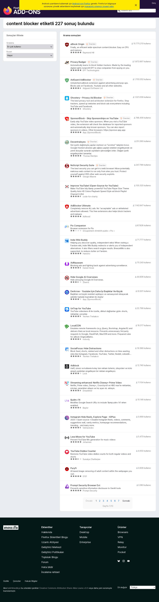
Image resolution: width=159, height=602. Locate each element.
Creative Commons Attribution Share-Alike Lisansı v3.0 (63, 588)
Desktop (84, 532)
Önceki (89, 500)
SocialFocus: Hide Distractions (85, 348)
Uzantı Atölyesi (50, 542)
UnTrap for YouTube (80, 308)
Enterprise (85, 542)
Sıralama (10, 43)
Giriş (154, 3)
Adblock (74, 365)
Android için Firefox (81, 3)
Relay (121, 542)
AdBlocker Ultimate (80, 205)
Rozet (9, 51)
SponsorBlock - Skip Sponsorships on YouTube (94, 118)
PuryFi (73, 468)
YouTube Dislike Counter (83, 451)
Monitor (122, 547)
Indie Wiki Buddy (79, 240)
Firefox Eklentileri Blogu (54, 537)
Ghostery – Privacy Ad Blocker (86, 97)
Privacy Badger (78, 62)
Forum (44, 562)
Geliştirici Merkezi (51, 547)
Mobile (83, 537)
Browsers (123, 532)
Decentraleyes (78, 142)
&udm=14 (75, 400)
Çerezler (17, 581)
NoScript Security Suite (82, 165)
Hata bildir (47, 567)
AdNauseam (76, 262)
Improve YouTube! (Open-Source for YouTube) (94, 185)
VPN (120, 537)
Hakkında (46, 532)
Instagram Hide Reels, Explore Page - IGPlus (92, 417)
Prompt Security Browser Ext (85, 485)
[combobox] (136, 10)
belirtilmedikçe (14, 588)
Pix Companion (78, 225)
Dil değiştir (122, 587)
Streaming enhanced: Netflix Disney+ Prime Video (96, 382)
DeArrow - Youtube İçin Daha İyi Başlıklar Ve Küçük (96, 291)
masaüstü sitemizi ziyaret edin (99, 6)
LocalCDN (75, 325)
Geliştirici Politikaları (52, 552)
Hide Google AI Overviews (84, 277)
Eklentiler (47, 527)
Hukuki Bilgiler (31, 581)
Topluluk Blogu (49, 557)
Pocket (122, 552)
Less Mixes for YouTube (82, 437)
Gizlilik (6, 581)
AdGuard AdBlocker (80, 80)
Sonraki (126, 500)
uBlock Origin (77, 44)
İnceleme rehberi (50, 572)
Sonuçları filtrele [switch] (14, 35)
